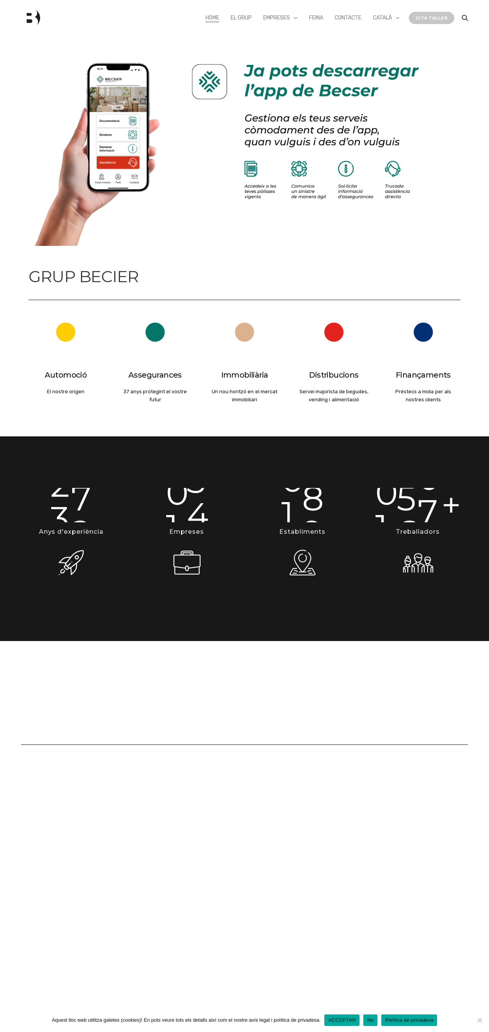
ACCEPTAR (342, 1020)
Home (212, 18)
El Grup (241, 18)
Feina (316, 18)
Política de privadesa (409, 1020)
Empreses (276, 18)
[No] (479, 1020)
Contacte (348, 18)
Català (382, 18)
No (370, 1020)
